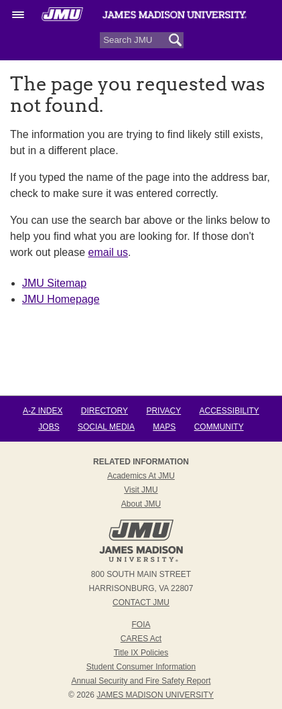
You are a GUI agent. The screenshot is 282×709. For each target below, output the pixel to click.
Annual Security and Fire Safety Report (140, 681)
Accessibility (229, 410)
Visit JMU (140, 490)
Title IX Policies (141, 652)
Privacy (163, 410)
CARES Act (141, 638)
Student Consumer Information (141, 666)
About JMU (141, 504)
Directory (104, 410)
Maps (164, 427)
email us (108, 252)
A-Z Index (42, 410)
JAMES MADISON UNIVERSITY (155, 695)
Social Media (106, 427)
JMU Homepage (61, 299)
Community (219, 427)
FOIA (140, 624)
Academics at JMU (141, 475)
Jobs (48, 427)
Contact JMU (141, 602)
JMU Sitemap (54, 283)
